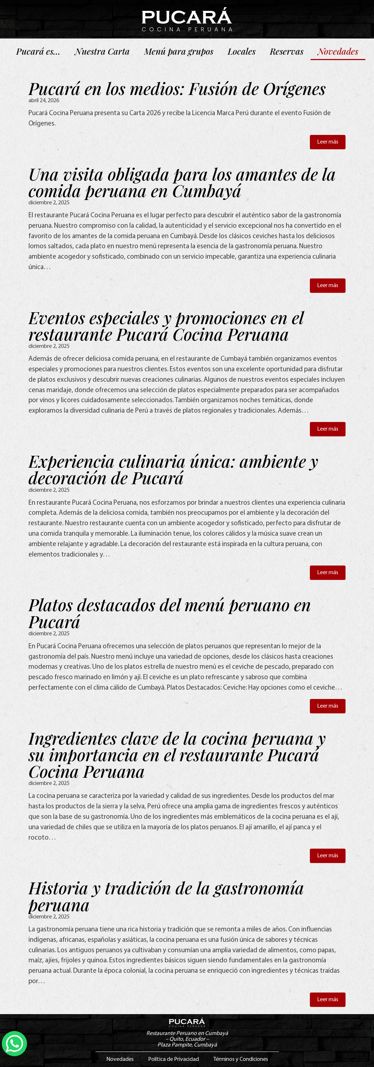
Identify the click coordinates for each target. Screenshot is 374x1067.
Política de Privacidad (173, 1059)
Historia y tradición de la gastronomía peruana (166, 895)
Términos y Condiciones (240, 1059)
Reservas (286, 51)
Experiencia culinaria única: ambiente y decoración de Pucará (173, 469)
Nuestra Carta (102, 51)
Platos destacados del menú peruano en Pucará (169, 612)
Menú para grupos (178, 51)
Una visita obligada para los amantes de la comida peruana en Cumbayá (182, 182)
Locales (241, 51)
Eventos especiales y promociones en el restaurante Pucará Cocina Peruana (165, 325)
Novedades (338, 51)
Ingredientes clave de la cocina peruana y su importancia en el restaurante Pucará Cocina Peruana (177, 754)
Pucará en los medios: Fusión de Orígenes (177, 88)
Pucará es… (38, 51)
